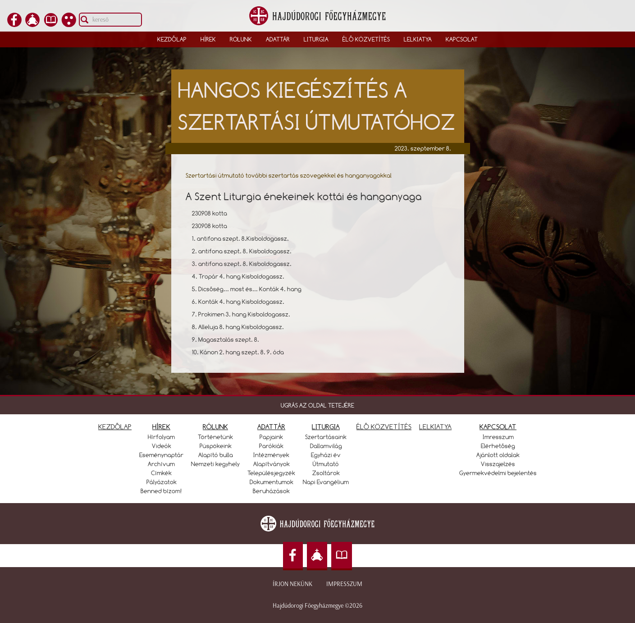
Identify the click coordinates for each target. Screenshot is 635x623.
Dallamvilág (326, 445)
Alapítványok (271, 463)
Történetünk (215, 436)
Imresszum (498, 436)
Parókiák (271, 445)
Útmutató (326, 463)
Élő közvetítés (366, 39)
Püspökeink (216, 445)
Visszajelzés (498, 463)
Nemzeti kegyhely (215, 463)
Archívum (161, 463)
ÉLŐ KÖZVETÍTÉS (383, 426)
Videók (161, 445)
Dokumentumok (271, 482)
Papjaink (271, 436)
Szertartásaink (326, 436)
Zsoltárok (326, 472)
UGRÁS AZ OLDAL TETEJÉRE (317, 405)
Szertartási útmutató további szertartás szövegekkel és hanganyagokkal (289, 175)
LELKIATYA (435, 426)
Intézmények (271, 454)
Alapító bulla (215, 454)
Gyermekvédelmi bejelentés (498, 472)
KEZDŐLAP (115, 426)
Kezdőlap (172, 39)
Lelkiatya (418, 39)
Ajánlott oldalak (498, 454)
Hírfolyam (161, 436)
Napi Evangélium (326, 482)
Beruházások (271, 491)
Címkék (161, 472)
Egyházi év (326, 454)
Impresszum (344, 584)
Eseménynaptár (161, 454)
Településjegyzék (271, 472)
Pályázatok (161, 482)
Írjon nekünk (292, 584)
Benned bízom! (161, 491)
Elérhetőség (498, 445)
